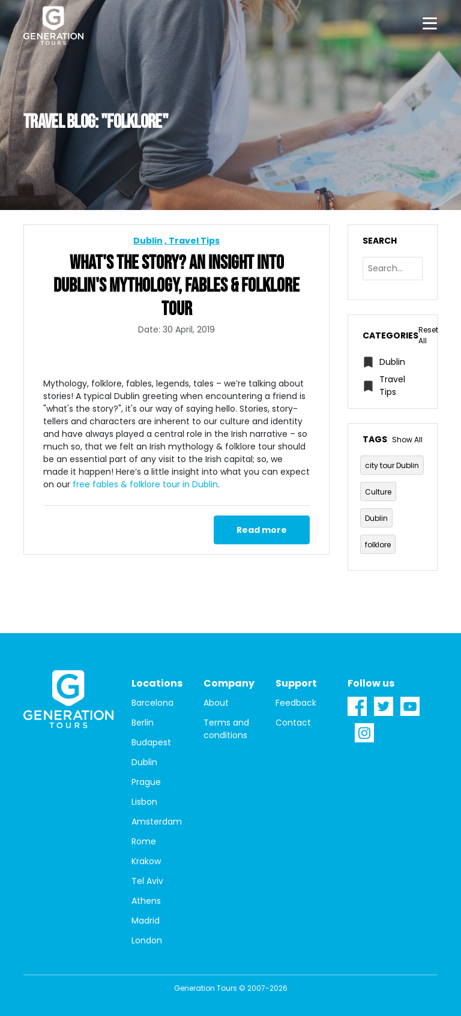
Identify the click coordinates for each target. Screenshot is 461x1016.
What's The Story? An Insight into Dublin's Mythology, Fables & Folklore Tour (176, 286)
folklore (378, 545)
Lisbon (144, 802)
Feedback (296, 703)
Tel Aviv (147, 881)
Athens (146, 901)
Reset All (428, 335)
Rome (143, 841)
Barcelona (152, 703)
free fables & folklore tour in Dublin (145, 484)
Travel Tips (194, 241)
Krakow (146, 861)
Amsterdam (156, 822)
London (146, 940)
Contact (293, 723)
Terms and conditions (226, 729)
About (216, 703)
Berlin (142, 723)
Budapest (151, 742)
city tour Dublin (392, 465)
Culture (378, 492)
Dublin (148, 241)
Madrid (145, 921)
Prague (146, 782)
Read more (262, 530)
